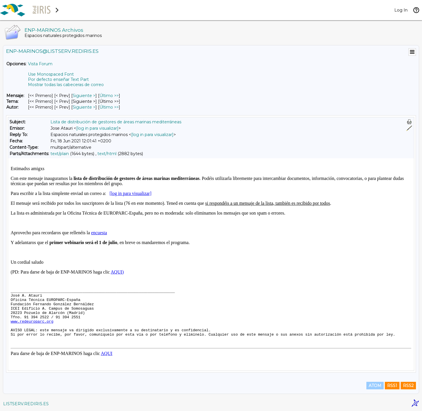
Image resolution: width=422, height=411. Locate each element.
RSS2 (408, 385)
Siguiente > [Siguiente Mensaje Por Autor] (84, 107)
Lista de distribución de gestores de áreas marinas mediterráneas (115, 121)
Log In (401, 10)
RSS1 (392, 385)
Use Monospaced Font (51, 74)
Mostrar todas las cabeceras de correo (66, 84)
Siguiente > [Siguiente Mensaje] (84, 95)
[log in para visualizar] (97, 128)
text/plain (59, 153)
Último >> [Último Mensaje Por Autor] (109, 107)
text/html (106, 153)
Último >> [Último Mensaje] (109, 95)
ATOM (375, 385)
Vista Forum (40, 63)
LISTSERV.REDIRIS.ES (26, 403)
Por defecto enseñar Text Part (58, 79)
